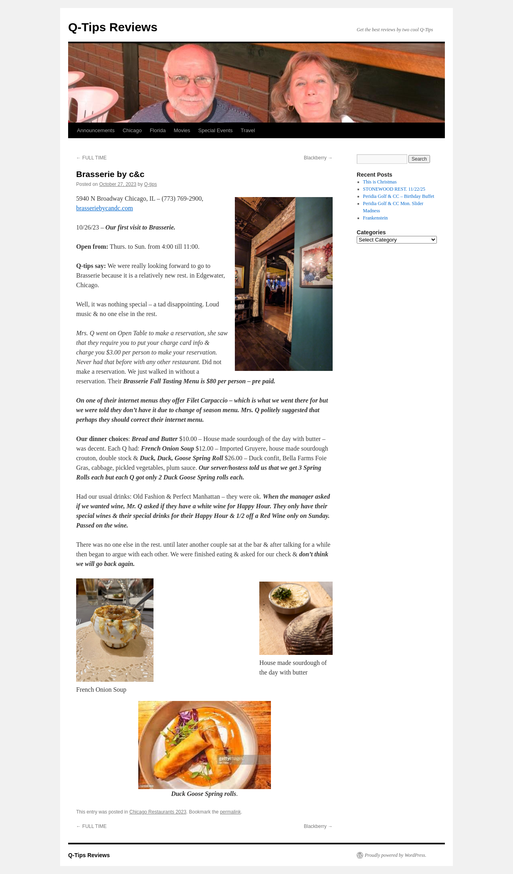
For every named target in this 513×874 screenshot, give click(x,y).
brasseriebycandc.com (104, 208)
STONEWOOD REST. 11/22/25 (394, 189)
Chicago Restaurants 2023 (157, 812)
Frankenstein (375, 218)
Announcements (96, 130)
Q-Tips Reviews (113, 27)
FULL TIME (91, 158)
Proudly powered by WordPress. (395, 855)
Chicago (132, 130)
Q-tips (150, 184)
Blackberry (318, 158)
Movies (182, 130)
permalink (230, 812)
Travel (248, 130)
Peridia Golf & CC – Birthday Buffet (398, 196)
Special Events (215, 130)
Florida (158, 130)
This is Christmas (380, 182)
